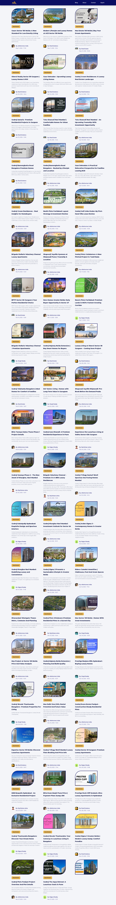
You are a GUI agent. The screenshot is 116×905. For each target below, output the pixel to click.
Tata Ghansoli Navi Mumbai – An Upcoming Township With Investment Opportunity (88, 122)
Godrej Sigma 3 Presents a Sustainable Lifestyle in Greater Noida (56, 572)
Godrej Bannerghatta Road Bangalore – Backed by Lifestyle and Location (56, 168)
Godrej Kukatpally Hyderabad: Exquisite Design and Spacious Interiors (24, 526)
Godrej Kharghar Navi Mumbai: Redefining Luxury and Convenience (24, 572)
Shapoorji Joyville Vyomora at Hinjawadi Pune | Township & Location (55, 257)
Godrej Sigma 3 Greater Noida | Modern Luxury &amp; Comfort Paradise (87, 838)
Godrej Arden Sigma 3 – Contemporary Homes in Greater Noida (88, 526)
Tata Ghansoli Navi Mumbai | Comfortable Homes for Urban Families (55, 122)
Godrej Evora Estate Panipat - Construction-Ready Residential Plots (88, 706)
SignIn (102, 2)
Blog (76, 2)
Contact (93, 2)
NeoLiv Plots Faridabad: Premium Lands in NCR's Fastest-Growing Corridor (88, 302)
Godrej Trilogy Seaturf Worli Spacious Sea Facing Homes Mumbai (86, 477)
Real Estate (16, 26)
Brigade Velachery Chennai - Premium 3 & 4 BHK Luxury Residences (54, 477)
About (84, 2)
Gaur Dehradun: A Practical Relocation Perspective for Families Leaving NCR (89, 168)
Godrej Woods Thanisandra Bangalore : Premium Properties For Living (26, 706)
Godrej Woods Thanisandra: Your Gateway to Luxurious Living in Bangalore (56, 838)
